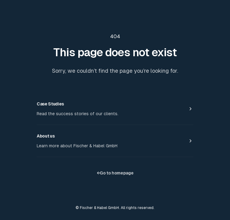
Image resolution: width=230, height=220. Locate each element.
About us (45, 136)
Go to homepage (115, 172)
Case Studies (50, 103)
